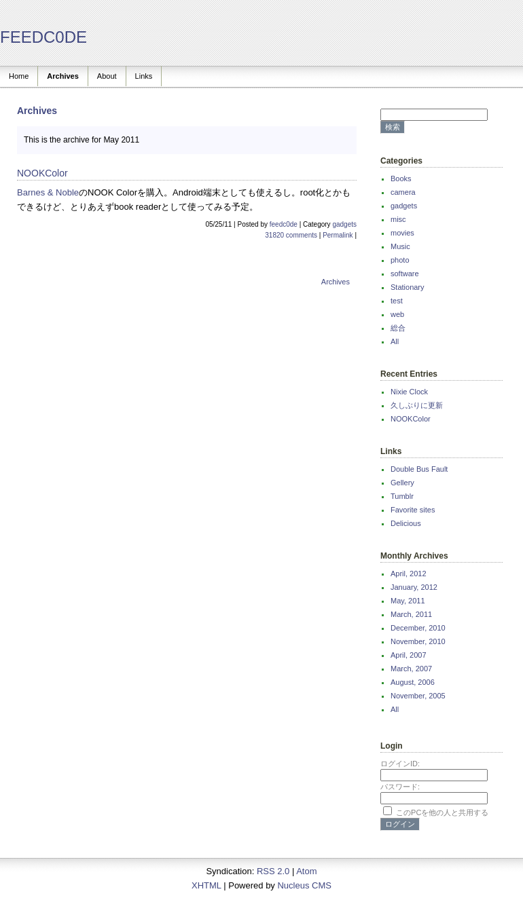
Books (401, 178)
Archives (62, 76)
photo (400, 260)
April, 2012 (409, 573)
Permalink (338, 235)
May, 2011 (408, 601)
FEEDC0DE (43, 37)
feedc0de (283, 224)
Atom (306, 871)
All (395, 341)
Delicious (406, 523)
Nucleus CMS (304, 885)
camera (403, 192)
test (397, 301)
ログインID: (400, 764)
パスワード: (400, 787)
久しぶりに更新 (417, 405)
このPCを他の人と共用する (442, 812)
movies (402, 233)
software (405, 273)
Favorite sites (413, 510)
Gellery (402, 483)
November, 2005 (418, 696)
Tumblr (402, 496)
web (397, 314)
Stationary (408, 287)
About (107, 76)
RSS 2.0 (273, 871)
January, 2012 (414, 587)
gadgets (344, 224)
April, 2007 (409, 655)
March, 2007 (411, 668)
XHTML (206, 885)
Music (400, 246)
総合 (398, 328)
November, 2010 (418, 641)
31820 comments (291, 235)
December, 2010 (418, 628)
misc (398, 219)
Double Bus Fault (419, 469)
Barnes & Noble (48, 192)
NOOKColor (411, 419)
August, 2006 (413, 682)
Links (144, 76)
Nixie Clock (409, 392)
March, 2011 (411, 614)
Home (19, 76)
